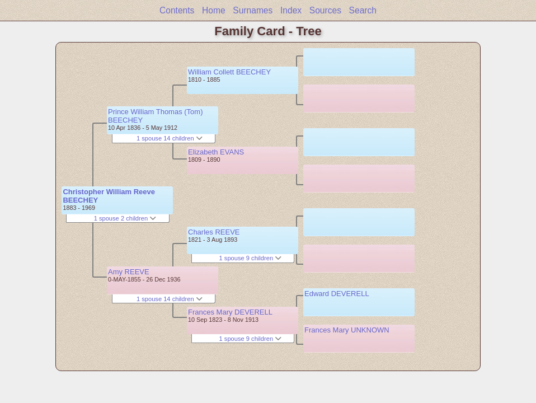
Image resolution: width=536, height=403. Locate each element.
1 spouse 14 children (170, 138)
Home (213, 10)
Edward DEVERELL (336, 293)
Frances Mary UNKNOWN (346, 330)
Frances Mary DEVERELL (230, 312)
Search (363, 10)
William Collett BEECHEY (229, 72)
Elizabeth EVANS (216, 152)
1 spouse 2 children (125, 218)
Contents (176, 10)
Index (291, 10)
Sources (325, 10)
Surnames (252, 10)
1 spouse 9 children (250, 258)
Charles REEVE (213, 232)
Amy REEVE (128, 272)
